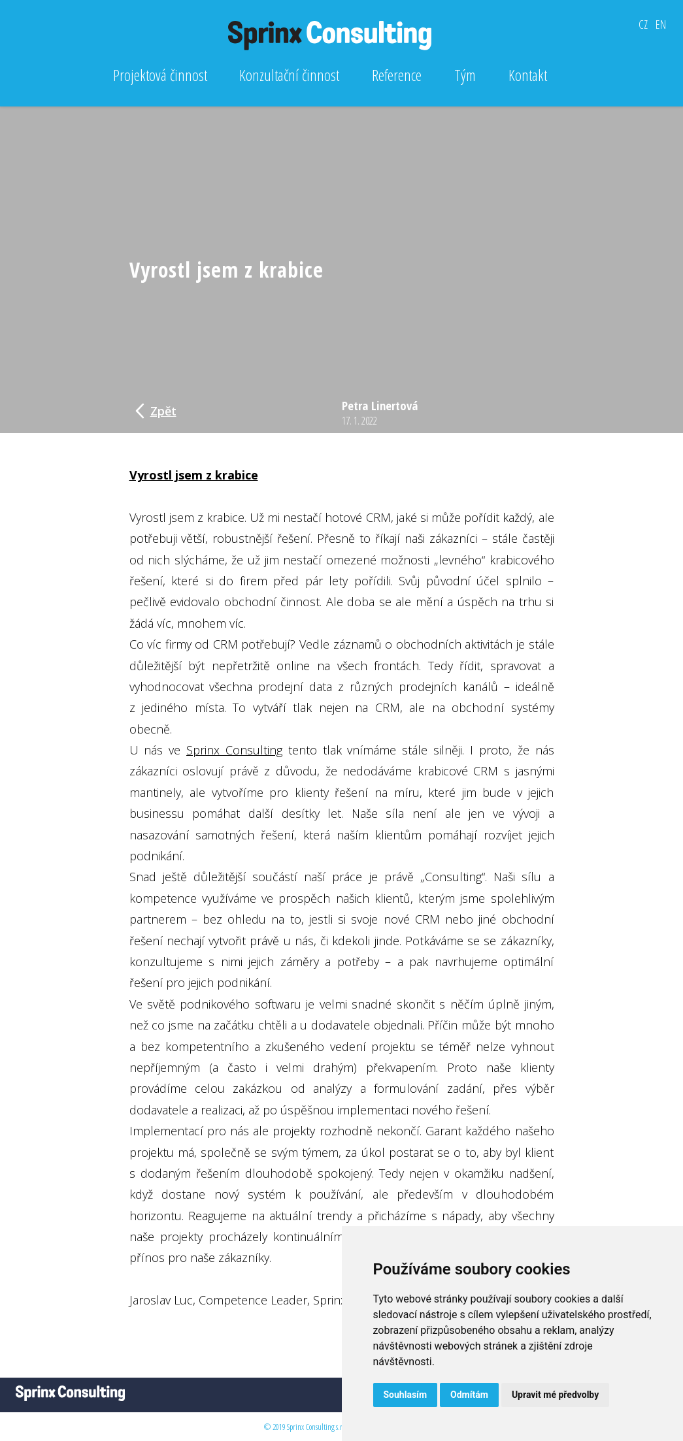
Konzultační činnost (289, 75)
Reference (397, 75)
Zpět (155, 411)
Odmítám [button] (469, 1394)
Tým (465, 75)
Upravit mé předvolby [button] (555, 1394)
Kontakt (527, 75)
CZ (643, 24)
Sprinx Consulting (234, 750)
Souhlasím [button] (405, 1394)
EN (661, 24)
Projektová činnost (160, 75)
